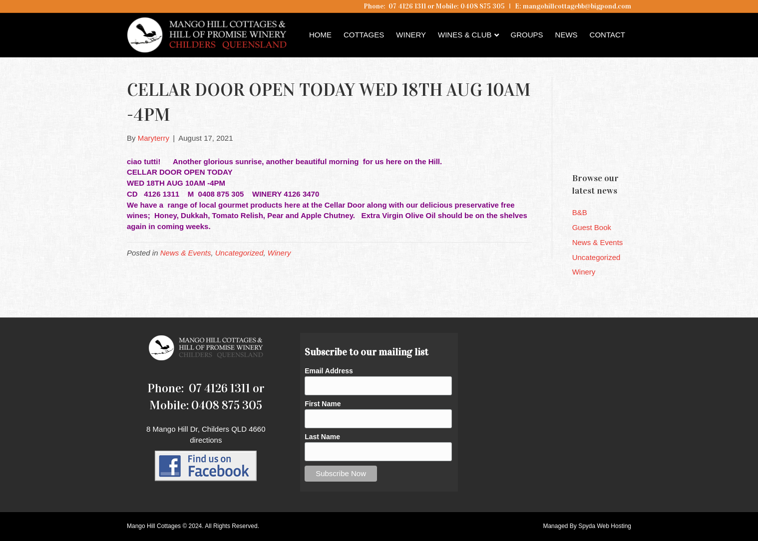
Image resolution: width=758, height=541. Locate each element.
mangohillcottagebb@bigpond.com (577, 6)
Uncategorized (239, 253)
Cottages (364, 34)
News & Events (185, 253)
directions (206, 440)
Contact (607, 34)
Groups (527, 34)
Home (320, 34)
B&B (579, 212)
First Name (323, 404)
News (566, 34)
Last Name (322, 437)
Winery (411, 34)
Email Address (329, 371)
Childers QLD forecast (632, 147)
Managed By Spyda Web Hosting (587, 526)
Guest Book (591, 227)
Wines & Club (465, 34)
